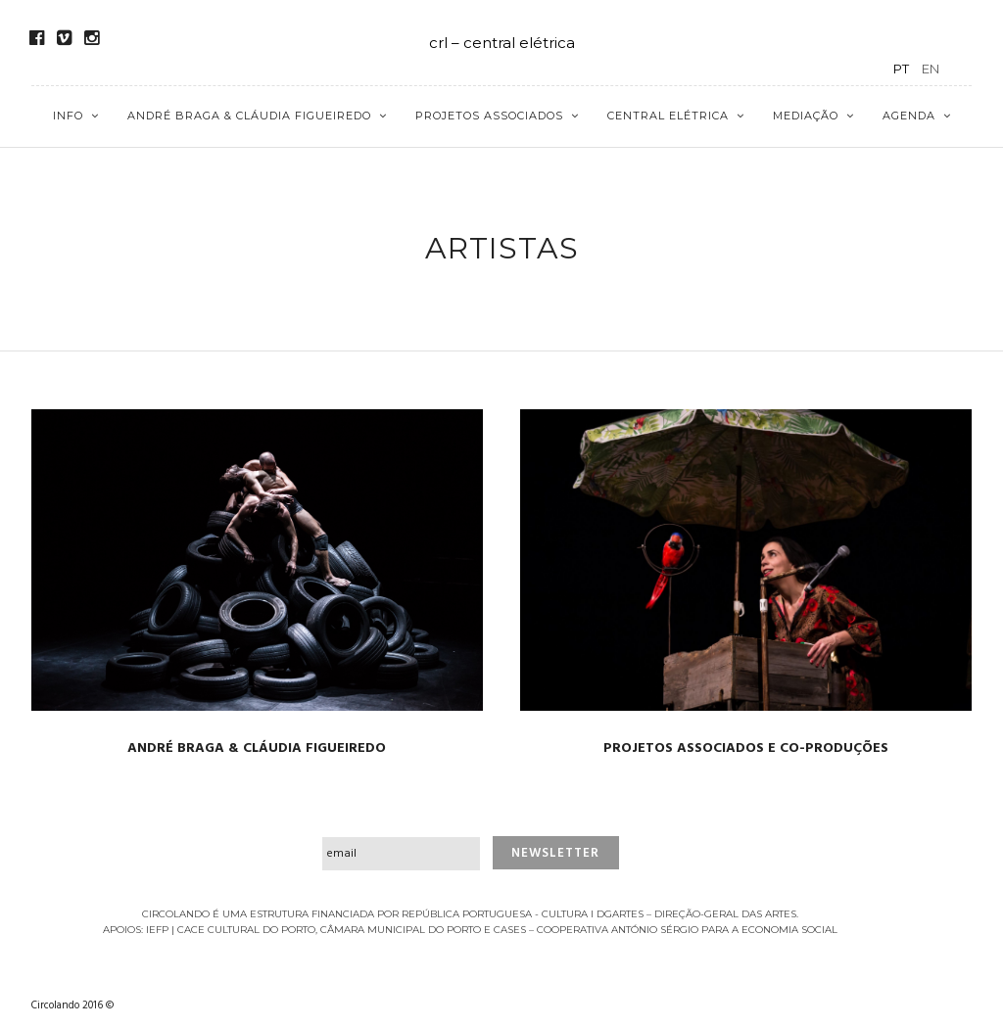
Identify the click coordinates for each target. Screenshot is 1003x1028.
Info (68, 115)
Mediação (805, 115)
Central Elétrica (668, 115)
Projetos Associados (489, 115)
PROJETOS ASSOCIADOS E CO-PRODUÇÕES (745, 748)
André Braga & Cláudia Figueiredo (249, 115)
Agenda (909, 115)
